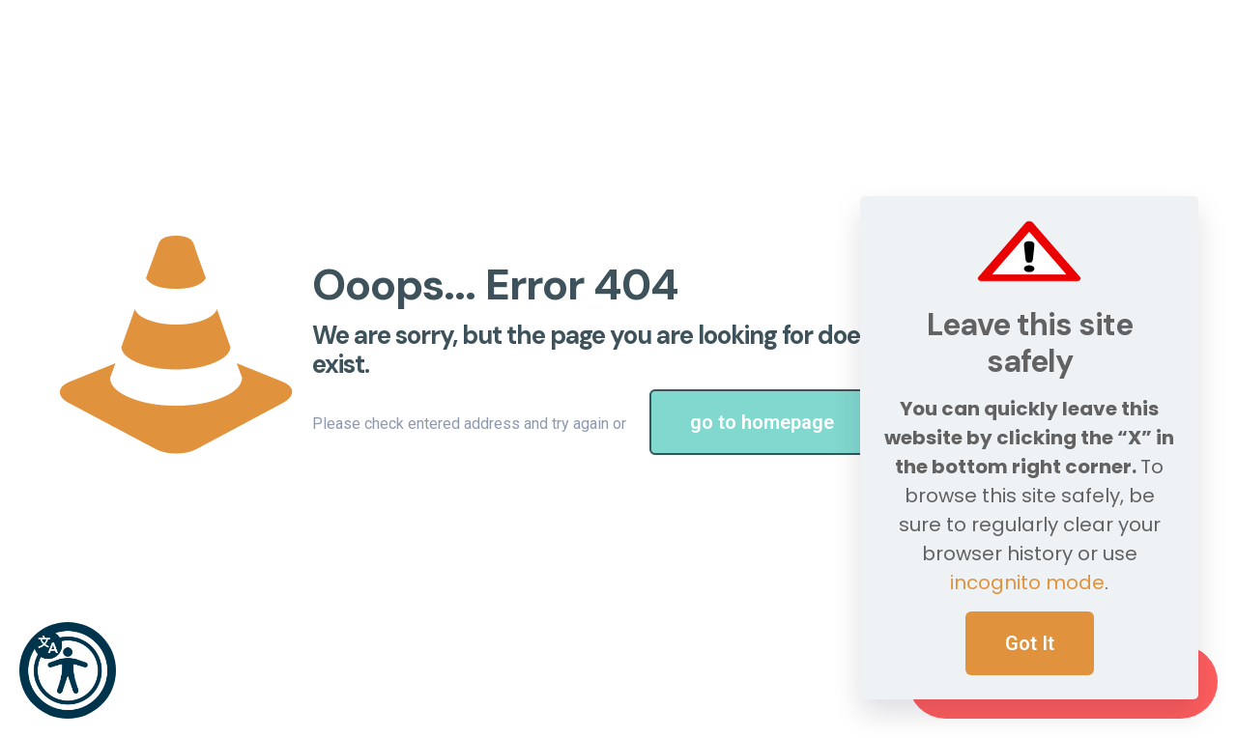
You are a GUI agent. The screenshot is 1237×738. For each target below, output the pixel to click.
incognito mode (1027, 582)
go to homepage (762, 422)
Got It (1029, 643)
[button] (67, 670)
